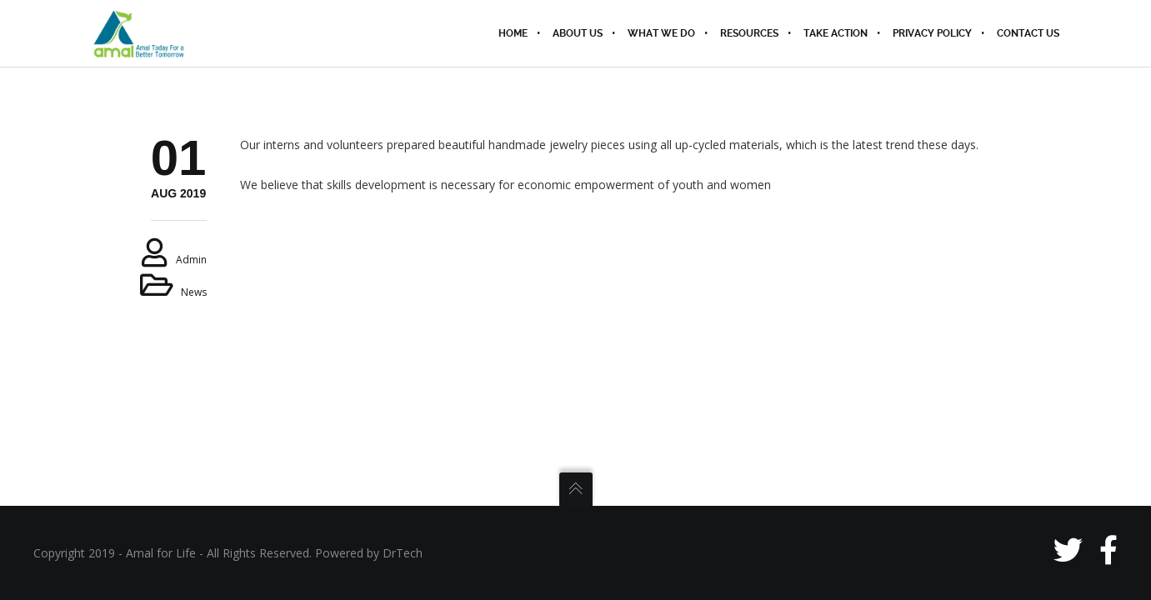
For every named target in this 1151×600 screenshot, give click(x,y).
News (194, 292)
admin (191, 259)
